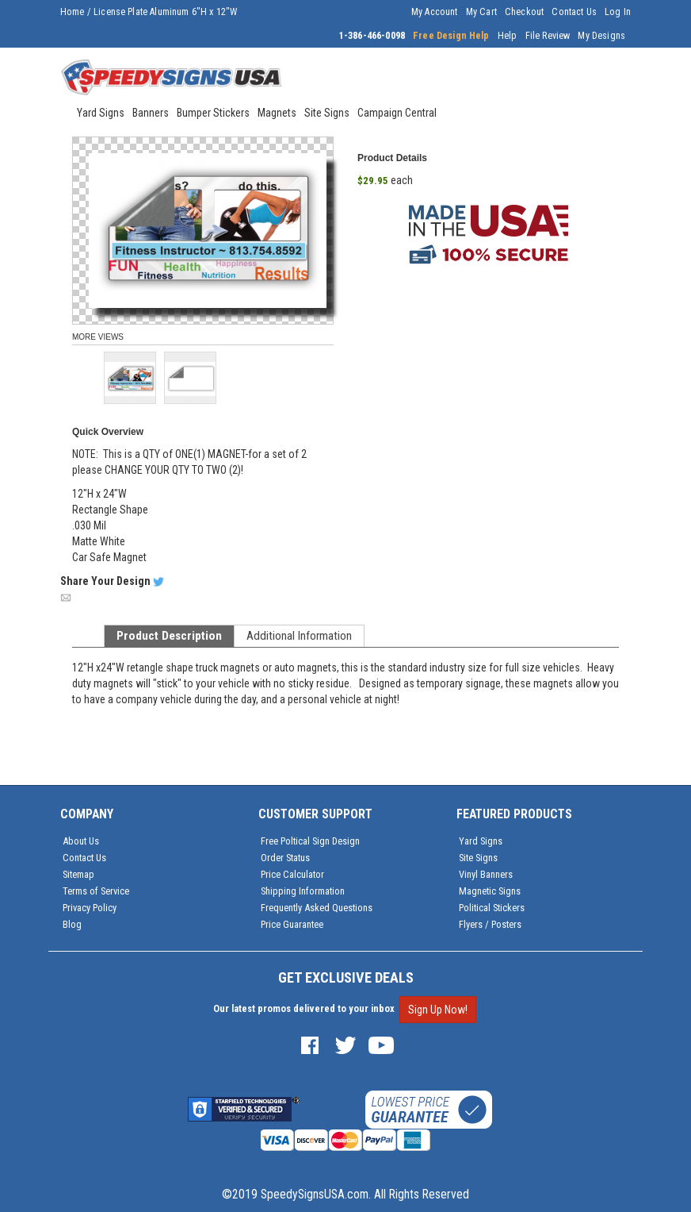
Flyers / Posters (490, 924)
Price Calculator (292, 874)
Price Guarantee (292, 924)
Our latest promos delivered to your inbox (304, 1008)
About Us (81, 841)
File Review (548, 35)
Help (507, 35)
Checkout (524, 11)
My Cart (481, 11)
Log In (618, 11)
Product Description (169, 636)
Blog (72, 924)
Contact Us (574, 11)
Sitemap (78, 874)
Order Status (285, 858)
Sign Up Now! (438, 1009)
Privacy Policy (89, 908)
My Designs (601, 35)
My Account (434, 11)
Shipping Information (303, 891)
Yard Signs (480, 841)
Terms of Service (96, 891)
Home (72, 11)
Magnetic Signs (490, 891)
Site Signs (478, 858)
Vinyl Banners (486, 874)
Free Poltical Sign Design (310, 841)
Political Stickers (492, 908)
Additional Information (299, 636)
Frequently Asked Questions (316, 908)
